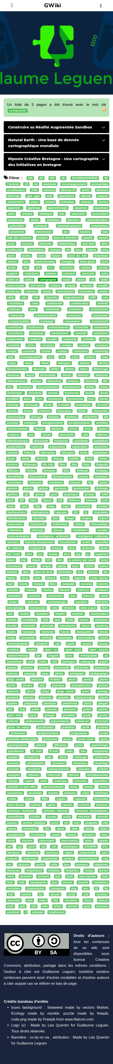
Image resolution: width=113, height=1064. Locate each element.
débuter (85, 363)
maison (39, 584)
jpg (78, 554)
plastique (50, 703)
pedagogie (77, 673)
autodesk (41, 225)
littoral (51, 578)
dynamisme (75, 399)
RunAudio (101, 799)
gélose (43, 488)
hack (10, 500)
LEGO (89, 566)
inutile (86, 542)
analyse (103, 196)
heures (47, 500)
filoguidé (102, 464)
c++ (50, 267)
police (87, 709)
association (100, 214)
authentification (97, 220)
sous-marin (46, 840)
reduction (83, 769)
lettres (103, 566)
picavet (103, 685)
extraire (12, 452)
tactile (40, 864)
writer (57, 906)
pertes (88, 679)
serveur (12, 822)
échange (13, 405)
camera (86, 267)
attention (73, 220)
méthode (32, 602)
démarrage (100, 369)
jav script (13, 554)
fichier (103, 458)
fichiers (12, 464)
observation (86, 637)
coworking (101, 351)
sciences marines (55, 810)
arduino (27, 214)
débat (45, 363)
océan (104, 637)
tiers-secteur (87, 876)
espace (103, 428)
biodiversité (15, 249)
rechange (80, 757)
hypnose (61, 512)
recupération (35, 763)
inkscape (37, 530)
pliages (103, 703)
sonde (56, 834)
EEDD (82, 411)
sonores (88, 834)
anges (35, 202)
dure (39, 399)
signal (12, 828)
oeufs (71, 643)
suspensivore (88, 858)
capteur (12, 273)
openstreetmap (18, 655)
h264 (105, 494)
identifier (39, 518)
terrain (103, 870)
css (50, 357)
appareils (15, 208)
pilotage (102, 691)
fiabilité (74, 458)
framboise (55, 482)
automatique (99, 225)
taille (54, 864)
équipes (56, 428)
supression (50, 858)
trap (74, 888)
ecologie (64, 405)
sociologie (38, 834)
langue (46, 566)
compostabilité (19, 321)
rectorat (13, 763)
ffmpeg (58, 458)
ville (55, 900)
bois (105, 249)
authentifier (16, 225)
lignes (11, 578)
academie (49, 184)
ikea (55, 518)
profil (85, 727)
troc (85, 888)
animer (103, 202)
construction (60, 333)
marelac (13, 590)
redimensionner (58, 769)
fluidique (102, 470)
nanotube (29, 626)
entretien (102, 422)
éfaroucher (100, 411)
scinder (35, 817)
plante (104, 697)
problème (68, 727)
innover (58, 530)
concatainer (73, 321)
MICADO (102, 602)
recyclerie (33, 769)
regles (29, 781)
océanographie (18, 643)
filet (74, 464)
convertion (100, 333)
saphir (51, 804)
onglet (32, 649)
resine (104, 787)
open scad (73, 649)
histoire (91, 500)
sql (43, 846)
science (84, 804)
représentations (53, 787)
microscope (38, 608)
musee (84, 619)
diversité (91, 381)
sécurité (102, 817)
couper (12, 351)
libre (26, 572)
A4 (36, 184)
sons (104, 834)
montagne (29, 619)
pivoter (29, 697)
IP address (15, 548)
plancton (46, 697)
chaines (55, 285)
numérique (64, 637)
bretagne (67, 261)
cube (75, 357)
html (24, 506)
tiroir (10, 882)
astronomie (15, 220)
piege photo (65, 691)
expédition (101, 440)
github (39, 494)
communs (74, 315)
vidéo (42, 900)
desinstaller (48, 375)
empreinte (90, 416)
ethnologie (41, 440)
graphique (71, 494)
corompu (48, 345)
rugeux (61, 799)
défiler (55, 369)
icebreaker (101, 512)
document (25, 387)
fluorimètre (15, 476)
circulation (86, 291)
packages (68, 661)
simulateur (30, 828)
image (70, 518)
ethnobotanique (17, 440)
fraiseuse (35, 482)
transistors (100, 882)
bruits (12, 267)
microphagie (15, 608)
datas (12, 363)
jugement (101, 554)
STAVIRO (90, 846)
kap (23, 560)
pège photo (16, 679)
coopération (15, 339)
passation (101, 667)
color (32, 309)
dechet (103, 363)
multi (70, 619)
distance (73, 381)
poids (35, 709)
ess (31, 434)
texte (69, 876)
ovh (54, 661)
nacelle (11, 626)
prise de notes (18, 727)
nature (85, 626)
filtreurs (13, 470)
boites (26, 255)
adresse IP (68, 190)
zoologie (37, 912)
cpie (10, 357)
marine (30, 590)
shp (105, 822)
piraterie (12, 697)
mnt (10, 613)
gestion (13, 494)
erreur (73, 428)
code (35, 303)
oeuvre (86, 643)
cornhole (14, 345)
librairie (12, 572)
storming (33, 852)
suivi (105, 852)
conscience (15, 333)
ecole (48, 405)
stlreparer (13, 852)
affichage (13, 196)
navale (65, 631)
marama (86, 584)
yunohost (13, 912)
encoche (12, 422)
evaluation (61, 440)
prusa (67, 739)
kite (59, 560)
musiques (101, 619)
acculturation (16, 190)
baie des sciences (19, 237)
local (65, 578)
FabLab (29, 452)
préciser (13, 721)
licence (93, 572)
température (34, 870)
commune (16, 315)
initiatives (15, 530)
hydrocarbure (16, 512)
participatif (62, 667)
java (29, 554)
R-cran (53, 751)
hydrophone (40, 512)
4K (106, 178)
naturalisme (67, 626)
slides (104, 828)
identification (16, 518)
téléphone (101, 864)
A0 (26, 184)
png (22, 709)
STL (105, 846)
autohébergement (69, 225)
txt (40, 894)
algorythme (66, 196)
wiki (44, 906)
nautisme (47, 631)
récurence (80, 763)
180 (30, 178)
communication (45, 315)
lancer (31, 566)
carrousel (88, 273)
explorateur (57, 446)
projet (104, 733)
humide (103, 506)
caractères (32, 273)
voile (10, 906)
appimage (34, 208)
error (87, 428)
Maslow (65, 590)
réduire (103, 769)
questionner (16, 751)
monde (11, 619)
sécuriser (84, 817)
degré (84, 369)
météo (13, 602)
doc (9, 387)
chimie (46, 291)
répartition (101, 781)
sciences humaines (21, 810)
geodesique (81, 488)
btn (25, 267)
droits (89, 393)
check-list (13, 291)
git (26, 494)
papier (103, 661)
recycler (13, 769)
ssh (53, 846)
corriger (66, 345)
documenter (72, 387)
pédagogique (99, 673)
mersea (88, 596)
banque (42, 237)
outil (30, 661)
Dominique (15, 393)
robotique (101, 793)
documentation (48, 387)
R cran (37, 751)
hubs (66, 506)
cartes (29, 279)
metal (104, 596)
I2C (76, 512)
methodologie (57, 602)
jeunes (53, 554)
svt (9, 864)
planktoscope (84, 697)
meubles (81, 602)
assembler (78, 214)
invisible (102, 542)
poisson (51, 709)
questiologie (99, 745)
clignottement (73, 297)
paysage (29, 673)
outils (42, 661)
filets (86, 464)
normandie (28, 637)
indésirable (60, 524)
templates (72, 870)
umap (71, 894)
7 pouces (13, 184)
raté (49, 757)
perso (72, 679)
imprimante (37, 524)
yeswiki (72, 906)
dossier (53, 393)
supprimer (30, 858)
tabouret (23, 864)
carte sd (12, 279)
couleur (84, 345)
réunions (70, 793)
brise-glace (87, 261)
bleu (78, 249)
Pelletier (55, 679)
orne (69, 655)
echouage (31, 405)
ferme (26, 458)
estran (46, 434)
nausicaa (102, 626)
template (54, 870)
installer (102, 530)
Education (64, 411)
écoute (12, 411)
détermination (16, 381)
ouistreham (14, 661)
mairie (23, 584)
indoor (79, 524)
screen (51, 817)
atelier (35, 220)
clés (24, 297)
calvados (67, 267)
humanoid (83, 506)
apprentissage (57, 208)
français (75, 482)
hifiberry (74, 500)
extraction (101, 446)
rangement (100, 751)
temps (89, 870)
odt (57, 643)
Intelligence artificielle (53, 536)
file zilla (48, 464)
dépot (30, 375)
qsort (79, 745)
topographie (38, 882)
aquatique (101, 208)
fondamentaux (62, 476)
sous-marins (69, 840)
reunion (53, 793)
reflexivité (54, 775)
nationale (47, 626)
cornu (30, 345)
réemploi (14, 775)
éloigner (53, 416)
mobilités (42, 613)
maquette (68, 584)
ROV (45, 799)
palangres (87, 661)
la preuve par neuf (81, 560)
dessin (67, 375)
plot (10, 709)
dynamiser (55, 399)
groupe (89, 494)
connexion (101, 327)
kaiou (10, 560)
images (86, 518)
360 (52, 178)
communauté (99, 309)
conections (14, 327)
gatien (28, 488)
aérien (86, 190)
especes (14, 434)
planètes (63, 697)
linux (25, 578)
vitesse (103, 900)
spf (9, 846)
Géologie (102, 488)
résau (73, 787)
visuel (88, 900)
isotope (57, 548)
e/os (91, 399)
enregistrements (79, 422)
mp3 (45, 619)
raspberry (32, 757)
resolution (35, 793)
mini (54, 608)
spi (20, 846)
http (37, 506)
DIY (105, 381)
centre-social (15, 285)
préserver (82, 721)
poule (87, 715)
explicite (36, 446)
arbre (11, 214)
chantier (86, 285)
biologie (55, 249)
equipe (39, 428)
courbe (46, 351)
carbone (50, 273)
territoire (43, 876)
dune (27, 399)
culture (90, 357)
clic (36, 297)
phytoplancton (81, 685)
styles (69, 852)
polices (103, 709)
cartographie (47, 279)
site (47, 828)
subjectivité (87, 852)
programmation (48, 733)
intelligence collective (92, 536)
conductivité (99, 321)
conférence (35, 327)
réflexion (33, 775)
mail (10, 584)
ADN (34, 190)
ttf (96, 888)
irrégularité (37, 548)
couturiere (80, 351)
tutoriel (26, 894)
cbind (80, 279)
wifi (33, 906)
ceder (104, 279)
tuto (10, 894)
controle (80, 333)
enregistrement (52, 422)
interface (13, 542)
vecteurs (102, 894)
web (22, 906)
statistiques (70, 846)
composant (100, 315)
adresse (49, 190)
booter (56, 255)
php (42, 685)
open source (99, 649)
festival (41, 458)
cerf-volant (37, 285)
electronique (15, 416)
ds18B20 (12, 399)
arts (61, 214)
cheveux (31, 291)
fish (66, 470)
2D (41, 178)
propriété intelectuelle (22, 739)
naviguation (84, 631)
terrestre (26, 876)
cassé (66, 279)
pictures (13, 691)
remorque (60, 781)
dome (104, 387)
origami (53, 655)
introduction (68, 542)
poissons (70, 709)
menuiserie (55, 596)
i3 (86, 512)
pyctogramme (18, 745)
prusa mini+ (86, 739)
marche (103, 584)
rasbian (13, 757)
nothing (46, 637)
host (11, 506)
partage (44, 667)
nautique (28, 631)
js (88, 554)
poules (103, 715)
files (62, 464)
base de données (65, 237)
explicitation (16, 446)
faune (11, 458)
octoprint (41, 643)
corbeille (88, 339)
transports (58, 888)
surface (68, 858)
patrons (12, 673)
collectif (102, 303)
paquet (11, 667)
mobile (24, 613)
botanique (101, 255)
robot (85, 793)
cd (92, 279)
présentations (60, 721)
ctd (62, 357)
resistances (14, 793)
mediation (14, 596)
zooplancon (56, 912)
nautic (11, 631)
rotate (12, 799)
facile (83, 452)
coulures (102, 345)
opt (38, 655)
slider (89, 828)
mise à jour (88, 608)
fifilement (30, 464)
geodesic (61, 488)
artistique (45, 214)
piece (30, 691)
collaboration (79, 303)
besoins (27, 243)
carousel (69, 273)
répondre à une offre (21, 787)
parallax (27, 667)
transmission (35, 888)
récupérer (58, 763)
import (103, 518)
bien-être (88, 243)
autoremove (44, 231)
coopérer (35, 339)
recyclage (101, 763)
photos (27, 685)
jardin (104, 548)
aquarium (81, 208)
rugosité (80, 799)
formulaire (15, 482)
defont (69, 369)
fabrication (48, 452)
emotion (71, 416)
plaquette (30, 703)
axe (65, 231)
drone (104, 393)
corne (104, 339)
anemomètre (15, 202)
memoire (34, 596)
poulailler (69, 715)
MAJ (53, 584)
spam (88, 840)
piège (45, 691)
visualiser (71, 900)
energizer (30, 422)
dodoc (90, 387)
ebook (104, 399)
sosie (11, 840)
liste (37, 578)
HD (22, 500)
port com (14, 715)
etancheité (67, 434)
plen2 (87, 703)
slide (75, 828)
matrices (83, 590)
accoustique (99, 184)
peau (45, 673)
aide (49, 196)
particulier (82, 667)
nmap (10, 637)
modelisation (99, 613)
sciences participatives (92, 810)
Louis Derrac (99, 578)
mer (72, 596)
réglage (13, 781)
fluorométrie (37, 476)
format (83, 476)
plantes (12, 703)
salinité (36, 804)
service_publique (34, 822)
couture (62, 351)
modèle (60, 613)
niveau (103, 631)
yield (87, 906)
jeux (67, 554)
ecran (27, 411)
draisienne (72, 393)
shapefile (91, 822)
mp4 (57, 619)
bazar (11, 243)
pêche (59, 673)
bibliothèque (67, 243)
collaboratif (54, 303)
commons (75, 309)
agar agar (33, 196)
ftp (90, 482)
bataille (88, 237)
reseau (88, 787)
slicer (60, 828)
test (57, 876)
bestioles (45, 243)
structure (52, 852)
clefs (11, 297)
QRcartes (60, 745)
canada (103, 267)
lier (106, 572)
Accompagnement (74, 184)
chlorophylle (65, 291)
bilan (104, 243)
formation (101, 476)
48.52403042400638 (84, 178)
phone (103, 679)
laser (75, 566)
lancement (14, 566)
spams (103, 840)
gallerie (12, 488)
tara (66, 864)
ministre (69, 608)
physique (58, 685)
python (40, 745)
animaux (86, 202)
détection (101, 375)
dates (28, 363)
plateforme (70, 703)
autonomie (17, 231)
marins (47, 590)
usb (85, 894)
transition (13, 888)
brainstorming (45, 261)
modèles (78, 613)
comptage (47, 321)
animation (67, 202)
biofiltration (36, 249)
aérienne (102, 190)
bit (68, 249)
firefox (31, 470)
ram (83, 751)
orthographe (88, 655)
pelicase (36, 679)
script (67, 817)
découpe (39, 369)
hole (105, 500)
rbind (62, 757)
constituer (37, 333)
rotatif (29, 799)
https (51, 506)
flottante (82, 470)
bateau (103, 237)
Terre (10, 876)
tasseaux (82, 864)
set (66, 822)
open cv (51, 649)
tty (106, 888)
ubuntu (55, 894)
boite (11, 255)
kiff (49, 560)
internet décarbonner (39, 542)
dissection (54, 381)
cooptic (52, 339)
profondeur (17, 733)
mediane (102, 590)
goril (54, 494)
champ (70, 285)
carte (104, 273)
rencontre (80, 781)
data (105, 357)
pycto (104, 739)
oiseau (103, 643)
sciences (102, 804)
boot (41, 255)
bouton (12, 261)
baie (105, 231)
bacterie (85, 231)
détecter (83, 375)
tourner (68, 882)
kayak (36, 560)
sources (27, 840)
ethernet (102, 434)
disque (36, 381)
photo (11, 685)
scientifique (15, 817)
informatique (99, 524)
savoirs (67, 804)
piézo (85, 691)
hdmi (33, 500)
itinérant (87, 548)
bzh (38, 267)
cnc (105, 297)
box (26, 261)
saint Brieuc (15, 804)
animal (49, 202)
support (12, 858)
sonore (71, 834)
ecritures (44, 411)
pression (102, 721)
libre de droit (43, 572)
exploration (79, 446)
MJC (105, 608)
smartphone (16, 834)
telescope (13, 870)
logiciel (79, 578)
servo (55, 822)
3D (63, 178)
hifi (60, 500)
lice (80, 572)
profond (102, 727)
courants (29, 351)
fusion (103, 482)
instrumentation (18, 536)
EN (106, 416)
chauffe (103, 285)
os (106, 655)
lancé (104, 560)
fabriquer (67, 452)
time (105, 876)
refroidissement (97, 775)
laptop (61, 566)
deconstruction (17, 369)
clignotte (51, 297)
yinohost (102, 906)
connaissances (58, 327)
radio (69, 751)
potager (50, 715)
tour (54, 882)
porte (32, 715)
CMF (93, 297)
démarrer (13, 375)
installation (80, 530)
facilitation (101, 452)
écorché (102, 405)
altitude (86, 196)
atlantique (53, 220)
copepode (70, 339)
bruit (105, 261)
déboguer (64, 363)
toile (21, 882)
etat (85, 434)
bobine (91, 249)
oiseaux (13, 649)
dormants (35, 393)
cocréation (16, 303)
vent (29, 900)
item (72, 548)
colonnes (14, 309)
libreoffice (65, 572)
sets (77, 822)
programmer (79, 733)
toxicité (83, 882)
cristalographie (31, 357)
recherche (101, 757)
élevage (36, 416)
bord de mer (77, 255)
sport (31, 846)
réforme (73, 775)
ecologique (83, 405)
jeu (40, 554)
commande (52, 309)
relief (43, 781)
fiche (89, 458)
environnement (18, 428)
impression (15, 524)
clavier (103, 291)
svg (105, 858)
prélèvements (35, 721)
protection (50, 739)
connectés (81, 327)
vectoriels (13, 900)
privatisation (45, 727)
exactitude (81, 440)
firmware (49, 470)
